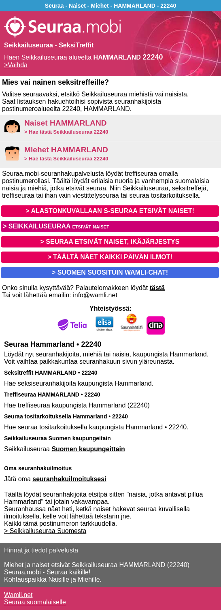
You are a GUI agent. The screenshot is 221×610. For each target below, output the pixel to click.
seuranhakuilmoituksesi (69, 479)
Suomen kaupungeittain (88, 449)
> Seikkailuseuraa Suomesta (45, 530)
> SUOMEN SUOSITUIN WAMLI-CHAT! (110, 272)
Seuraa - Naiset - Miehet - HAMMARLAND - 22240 (110, 5)
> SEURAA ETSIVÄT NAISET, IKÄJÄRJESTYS (110, 241)
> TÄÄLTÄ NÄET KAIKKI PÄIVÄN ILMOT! (109, 257)
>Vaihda (16, 65)
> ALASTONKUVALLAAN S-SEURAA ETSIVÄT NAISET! (110, 210)
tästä (157, 287)
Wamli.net (18, 594)
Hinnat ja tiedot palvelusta (41, 550)
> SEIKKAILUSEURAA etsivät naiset (56, 226)
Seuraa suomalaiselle (35, 602)
